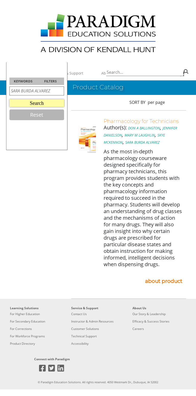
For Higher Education (25, 314)
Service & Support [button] (68, 73)
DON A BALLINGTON (144, 128)
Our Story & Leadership (149, 314)
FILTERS (50, 81)
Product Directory (22, 343)
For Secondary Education (27, 321)
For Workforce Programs (27, 336)
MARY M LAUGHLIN (140, 135)
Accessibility (80, 343)
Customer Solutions (85, 329)
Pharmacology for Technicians (141, 121)
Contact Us (79, 314)
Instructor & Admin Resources (92, 321)
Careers (138, 329)
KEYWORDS (23, 81)
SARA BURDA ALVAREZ (142, 142)
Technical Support (84, 336)
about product (163, 281)
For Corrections (21, 329)
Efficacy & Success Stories (150, 321)
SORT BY (137, 102)
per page (156, 102)
